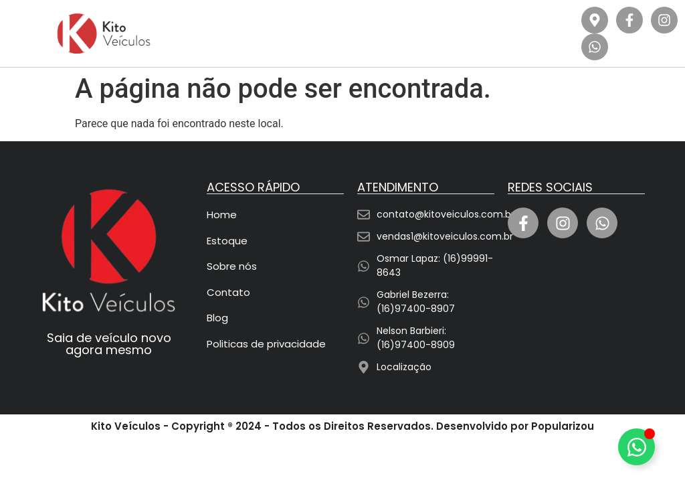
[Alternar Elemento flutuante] (636, 446)
